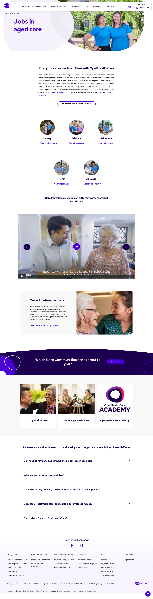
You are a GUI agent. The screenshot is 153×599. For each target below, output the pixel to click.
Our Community (14, 567)
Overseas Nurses (107, 575)
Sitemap (110, 584)
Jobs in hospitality (108, 571)
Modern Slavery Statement (71, 584)
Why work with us (107, 563)
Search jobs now (47, 143)
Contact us (108, 6)
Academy (96, 6)
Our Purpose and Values (17, 563)
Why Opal (12, 554)
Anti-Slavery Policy (94, 584)
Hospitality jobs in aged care (61, 591)
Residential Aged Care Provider (35, 591)
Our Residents (13, 571)
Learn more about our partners (44, 325)
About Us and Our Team (17, 560)
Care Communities (39, 6)
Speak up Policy (49, 584)
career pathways (57, 92)
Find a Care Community (40, 560)
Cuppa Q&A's (82, 567)
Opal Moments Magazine (87, 563)
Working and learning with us (84, 591)
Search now (115, 362)
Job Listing (105, 560)
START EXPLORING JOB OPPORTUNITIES (76, 104)
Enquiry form (129, 560)
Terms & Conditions (30, 584)
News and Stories (84, 560)
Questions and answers (63, 567)
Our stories (75, 6)
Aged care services (61, 563)
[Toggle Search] (129, 6)
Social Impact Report (16, 575)
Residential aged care (58, 6)
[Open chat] (148, 594)
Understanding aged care (64, 560)
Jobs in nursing (107, 567)
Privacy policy (11, 584)
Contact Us (128, 554)
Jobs (86, 6)
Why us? (24, 6)
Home (5, 13)
